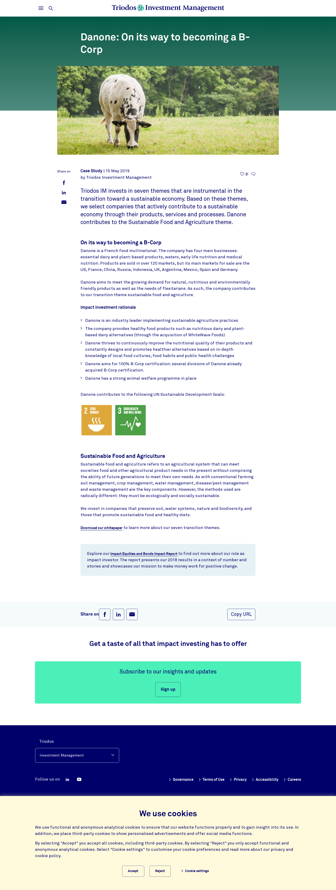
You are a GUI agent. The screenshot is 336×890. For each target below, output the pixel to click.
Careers (291, 778)
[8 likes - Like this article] (244, 174)
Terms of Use (203, 778)
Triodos (46, 739)
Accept (133, 870)
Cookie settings (200, 870)
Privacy (232, 778)
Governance (169, 778)
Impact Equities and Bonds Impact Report (151, 554)
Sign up (168, 696)
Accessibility (262, 778)
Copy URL (241, 621)
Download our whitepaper (105, 528)
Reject (165, 870)
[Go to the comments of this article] (253, 174)
